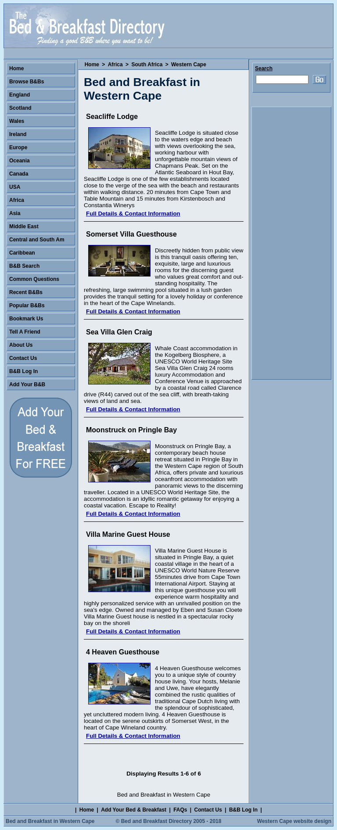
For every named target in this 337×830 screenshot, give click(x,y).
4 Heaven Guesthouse (122, 652)
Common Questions (34, 279)
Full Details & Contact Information (133, 213)
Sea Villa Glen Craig (119, 332)
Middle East (24, 226)
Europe (18, 147)
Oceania (19, 161)
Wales (16, 121)
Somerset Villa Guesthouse (131, 234)
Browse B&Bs (26, 82)
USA (14, 187)
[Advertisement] (291, 243)
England (19, 95)
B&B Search (24, 266)
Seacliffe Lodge (112, 116)
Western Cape (188, 64)
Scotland (20, 108)
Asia (14, 213)
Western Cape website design (294, 821)
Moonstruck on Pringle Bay (131, 430)
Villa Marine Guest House (128, 534)
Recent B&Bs (26, 292)
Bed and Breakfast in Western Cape (50, 821)
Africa (115, 64)
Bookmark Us (26, 319)
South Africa (146, 64)
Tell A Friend (24, 332)
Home (92, 64)
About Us (20, 345)
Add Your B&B (27, 384)
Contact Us (23, 358)
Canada (18, 174)
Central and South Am (37, 240)
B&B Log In (23, 371)
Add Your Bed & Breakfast (133, 810)
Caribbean (22, 253)
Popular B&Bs (27, 305)
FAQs (180, 810)
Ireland (17, 134)
